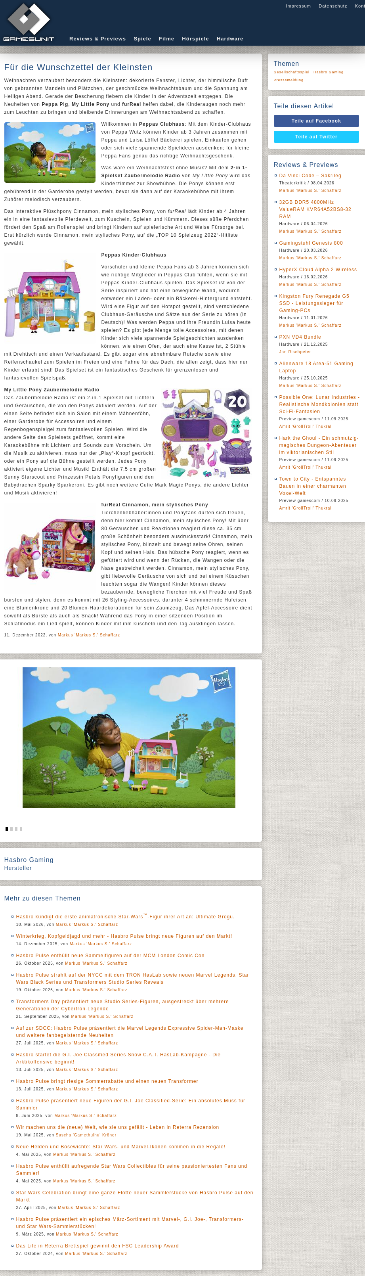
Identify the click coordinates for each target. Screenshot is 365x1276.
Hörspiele (195, 39)
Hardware (230, 39)
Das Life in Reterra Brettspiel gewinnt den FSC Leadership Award (97, 1246)
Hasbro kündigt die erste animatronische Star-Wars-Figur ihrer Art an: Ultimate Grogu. (125, 917)
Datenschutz (333, 6)
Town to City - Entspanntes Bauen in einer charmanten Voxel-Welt (312, 486)
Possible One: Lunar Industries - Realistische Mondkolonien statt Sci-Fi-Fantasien (319, 404)
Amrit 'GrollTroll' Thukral (305, 426)
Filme (166, 39)
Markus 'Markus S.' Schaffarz (89, 635)
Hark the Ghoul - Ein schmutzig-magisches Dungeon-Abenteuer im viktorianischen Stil (319, 445)
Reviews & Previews (97, 39)
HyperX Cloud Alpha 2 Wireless (318, 269)
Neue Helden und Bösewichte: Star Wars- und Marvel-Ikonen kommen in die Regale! (120, 1147)
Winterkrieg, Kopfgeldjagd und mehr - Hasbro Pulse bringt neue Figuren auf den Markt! (124, 936)
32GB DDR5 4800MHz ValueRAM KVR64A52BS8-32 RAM (315, 209)
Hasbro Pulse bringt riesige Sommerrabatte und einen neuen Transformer (107, 1081)
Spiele (142, 39)
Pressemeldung (289, 80)
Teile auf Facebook (316, 121)
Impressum (298, 6)
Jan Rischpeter (295, 352)
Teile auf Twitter (316, 137)
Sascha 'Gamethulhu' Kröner (86, 1135)
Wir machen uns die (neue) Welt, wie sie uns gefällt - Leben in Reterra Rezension (118, 1127)
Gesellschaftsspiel (292, 72)
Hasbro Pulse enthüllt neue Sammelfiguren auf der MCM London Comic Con (110, 955)
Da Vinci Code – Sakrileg (310, 175)
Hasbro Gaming (328, 72)
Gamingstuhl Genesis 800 (311, 243)
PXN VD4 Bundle (300, 337)
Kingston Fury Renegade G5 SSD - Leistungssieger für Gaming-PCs (314, 303)
